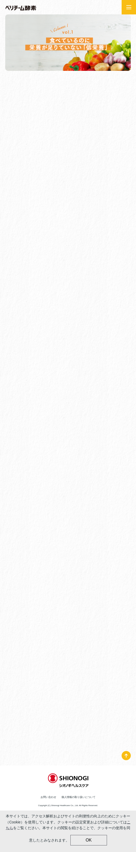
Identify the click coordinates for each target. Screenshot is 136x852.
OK (89, 840)
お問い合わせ (48, 797)
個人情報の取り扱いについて (78, 797)
